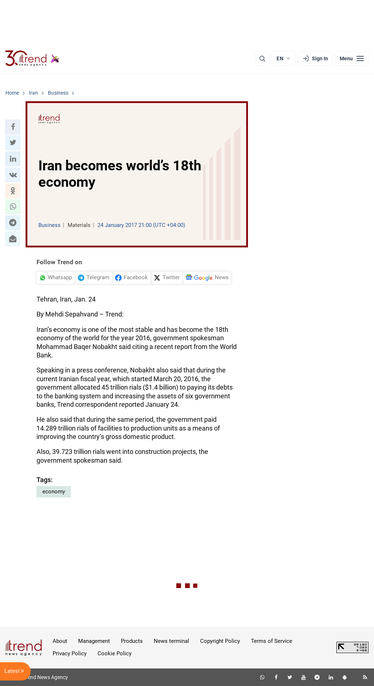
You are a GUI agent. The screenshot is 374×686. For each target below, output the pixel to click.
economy (53, 491)
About (60, 641)
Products (132, 641)
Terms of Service (271, 641)
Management (94, 641)
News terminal (171, 641)
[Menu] (352, 58)
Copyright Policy (220, 641)
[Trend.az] (32, 58)
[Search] (262, 58)
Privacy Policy (70, 653)
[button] (13, 127)
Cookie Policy (114, 653)
